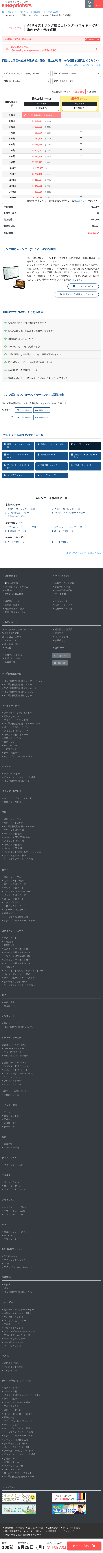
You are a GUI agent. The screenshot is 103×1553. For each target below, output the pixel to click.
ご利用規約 (51, 1528)
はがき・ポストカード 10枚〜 (17, 974)
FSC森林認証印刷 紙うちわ (17, 695)
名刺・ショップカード (13, 819)
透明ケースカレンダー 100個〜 (17, 445)
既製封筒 (7, 1144)
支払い (6, 594)
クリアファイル (9, 1157)
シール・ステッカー (11, 1037)
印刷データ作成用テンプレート (76, 294)
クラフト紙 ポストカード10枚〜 (18, 978)
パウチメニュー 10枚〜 (14, 1207)
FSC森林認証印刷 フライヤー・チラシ (22, 681)
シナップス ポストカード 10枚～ (18, 985)
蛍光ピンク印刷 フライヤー (16, 727)
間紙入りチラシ (10, 716)
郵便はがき (8, 945)
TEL (89, 4)
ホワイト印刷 (9, 1391)
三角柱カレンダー (47, 455)
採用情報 (50, 1531)
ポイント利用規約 (70, 1528)
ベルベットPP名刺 (12, 848)
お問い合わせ (10, 622)
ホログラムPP (9, 1370)
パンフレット (8, 1016)
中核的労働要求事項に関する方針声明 (21, 1535)
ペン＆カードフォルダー (14, 1189)
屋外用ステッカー (11, 1095)
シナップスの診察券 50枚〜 (16, 917)
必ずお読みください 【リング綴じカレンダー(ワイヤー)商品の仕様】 (34, 49)
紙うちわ (7, 1288)
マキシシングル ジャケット (16, 1260)
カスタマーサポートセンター (17, 629)
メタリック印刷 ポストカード (17, 960)
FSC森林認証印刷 (11, 673)
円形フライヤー (10, 749)
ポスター (6, 766)
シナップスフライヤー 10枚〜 (17, 756)
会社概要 (7, 1528)
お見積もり (81, 200)
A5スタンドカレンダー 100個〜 (17, 456)
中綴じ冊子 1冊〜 (11, 1406)
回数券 (6, 1119)
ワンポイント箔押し (12, 1367)
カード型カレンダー (14, 475)
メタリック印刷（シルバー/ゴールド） (21, 1395)
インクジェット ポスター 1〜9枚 (18, 777)
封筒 (4, 1137)
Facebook (60, 663)
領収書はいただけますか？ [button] (18, 338)
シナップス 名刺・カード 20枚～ (18, 1435)
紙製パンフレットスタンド (16, 1232)
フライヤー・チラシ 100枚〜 (17, 713)
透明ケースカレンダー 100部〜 (18, 1310)
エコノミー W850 (11, 802)
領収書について (11, 601)
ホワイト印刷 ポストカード (16, 952)
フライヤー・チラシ (11, 705)
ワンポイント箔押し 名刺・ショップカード (23, 852)
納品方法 (18, 594)
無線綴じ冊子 (9, 1006)
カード (5, 870)
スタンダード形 (16, 1066)
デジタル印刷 (17, 1381)
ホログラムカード (11, 906)
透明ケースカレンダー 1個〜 (51, 444)
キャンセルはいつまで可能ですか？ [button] (23, 346)
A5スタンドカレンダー (14, 1320)
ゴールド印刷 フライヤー (15, 735)
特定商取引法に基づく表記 (29, 1528)
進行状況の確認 (61, 587)
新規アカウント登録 (63, 583)
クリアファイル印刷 (12, 1165)
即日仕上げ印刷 (10, 1363)
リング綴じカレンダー (82, 444)
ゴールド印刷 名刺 (12, 845)
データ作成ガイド (83, 286)
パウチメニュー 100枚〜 (14, 1211)
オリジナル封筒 (10, 1147)
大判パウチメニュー (12, 1214)
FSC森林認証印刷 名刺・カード (19, 688)
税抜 (91, 91)
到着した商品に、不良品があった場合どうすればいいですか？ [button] (36, 378)
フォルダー (7, 1175)
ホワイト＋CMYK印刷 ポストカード (20, 956)
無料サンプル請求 (12, 655)
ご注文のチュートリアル (15, 587)
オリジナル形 (18, 1073)
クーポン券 (8, 1127)
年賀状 (6, 1284)
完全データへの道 (62, 608)
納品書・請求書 (11, 605)
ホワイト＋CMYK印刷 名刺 (16, 837)
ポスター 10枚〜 (11, 774)
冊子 (4, 995)
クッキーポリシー (33, 1531)
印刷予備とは (92, 39)
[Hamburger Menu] (98, 4)
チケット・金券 (9, 1105)
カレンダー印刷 (15, 12)
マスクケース (9, 1239)
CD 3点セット (9, 1256)
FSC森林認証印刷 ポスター (17, 684)
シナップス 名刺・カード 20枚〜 (18, 859)
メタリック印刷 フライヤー (16, 731)
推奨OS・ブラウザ (12, 590)
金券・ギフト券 (10, 1116)
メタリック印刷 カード (14, 895)
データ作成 (59, 594)
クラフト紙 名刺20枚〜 (14, 855)
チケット (7, 1112)
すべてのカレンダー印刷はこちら (83, 553)
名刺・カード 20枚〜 (13, 823)
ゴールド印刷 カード (13, 899)
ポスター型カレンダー (82, 465)
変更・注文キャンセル (14, 612)
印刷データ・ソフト (63, 605)
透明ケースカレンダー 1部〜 (16, 1313)
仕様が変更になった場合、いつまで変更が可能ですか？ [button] (32, 354)
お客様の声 (8, 662)
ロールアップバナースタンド (17, 798)
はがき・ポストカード (12, 930)
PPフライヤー (9, 745)
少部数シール (9, 1458)
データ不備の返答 (62, 590)
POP (4, 1224)
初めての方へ (11, 583)
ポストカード (9, 938)
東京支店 (57, 633)
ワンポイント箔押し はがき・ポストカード (23, 970)
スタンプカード (10, 902)
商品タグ (7, 913)
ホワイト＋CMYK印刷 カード (17, 891)
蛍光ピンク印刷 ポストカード (17, 949)
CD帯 (5, 1264)
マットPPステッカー (13, 1052)
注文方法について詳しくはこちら (83, 65)
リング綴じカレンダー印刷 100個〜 (43, 12)
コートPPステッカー (13, 1048)
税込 (79, 91)
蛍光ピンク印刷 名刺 (13, 830)
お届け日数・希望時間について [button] (21, 370)
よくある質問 (60, 637)
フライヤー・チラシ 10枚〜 (16, 720)
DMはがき (8, 941)
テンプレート (60, 601)
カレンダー (7, 1302)
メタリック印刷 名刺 (13, 841)
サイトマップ (65, 1531)
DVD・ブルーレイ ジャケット (17, 1267)
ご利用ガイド (10, 576)
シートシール (13, 1077)
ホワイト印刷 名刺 (12, 834)
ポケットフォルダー (12, 1182)
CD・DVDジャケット (12, 1249)
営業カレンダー (11, 658)
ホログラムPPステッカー (15, 1056)
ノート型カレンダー (47, 475)
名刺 (4, 812)
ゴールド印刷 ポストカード (16, 963)
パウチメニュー (9, 1200)
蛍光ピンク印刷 (10, 1388)
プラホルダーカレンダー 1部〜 (16, 466)
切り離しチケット (11, 1123)
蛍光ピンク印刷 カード (14, 884)
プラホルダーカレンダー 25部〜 (84, 456)
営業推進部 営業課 (62, 629)
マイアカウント (61, 576)
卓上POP (7, 1235)
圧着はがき (8, 967)
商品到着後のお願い (13, 608)
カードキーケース (11, 1186)
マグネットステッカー (13, 1084)
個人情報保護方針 (12, 1531)
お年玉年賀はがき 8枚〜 (14, 981)
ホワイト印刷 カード (13, 888)
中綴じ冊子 (8, 1002)
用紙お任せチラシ (11, 738)
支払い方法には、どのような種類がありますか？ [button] (29, 331)
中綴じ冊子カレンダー (48, 465)
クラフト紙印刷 (10, 753)
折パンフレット (10, 1023)
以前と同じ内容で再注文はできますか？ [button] (25, 323)
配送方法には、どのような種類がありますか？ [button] (28, 362)
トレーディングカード (13, 909)
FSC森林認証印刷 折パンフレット (20, 692)
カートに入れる (84, 1545)
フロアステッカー (11, 1081)
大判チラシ (8, 742)
